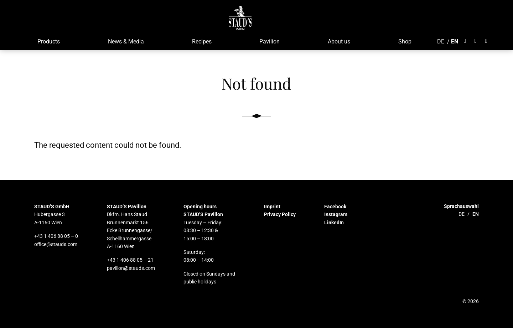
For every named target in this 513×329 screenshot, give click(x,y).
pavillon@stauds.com (131, 269)
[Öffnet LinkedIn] (485, 42)
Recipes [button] (201, 42)
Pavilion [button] (269, 42)
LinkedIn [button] (334, 223)
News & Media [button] (125, 42)
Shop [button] (404, 42)
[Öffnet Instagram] (475, 42)
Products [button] (48, 42)
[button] (239, 18)
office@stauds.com (55, 245)
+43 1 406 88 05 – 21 (130, 261)
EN (453, 42)
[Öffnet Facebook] (466, 42)
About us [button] (338, 42)
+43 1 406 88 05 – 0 (56, 237)
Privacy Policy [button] (280, 216)
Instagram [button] (335, 216)
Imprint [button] (272, 207)
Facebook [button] (335, 207)
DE (440, 42)
